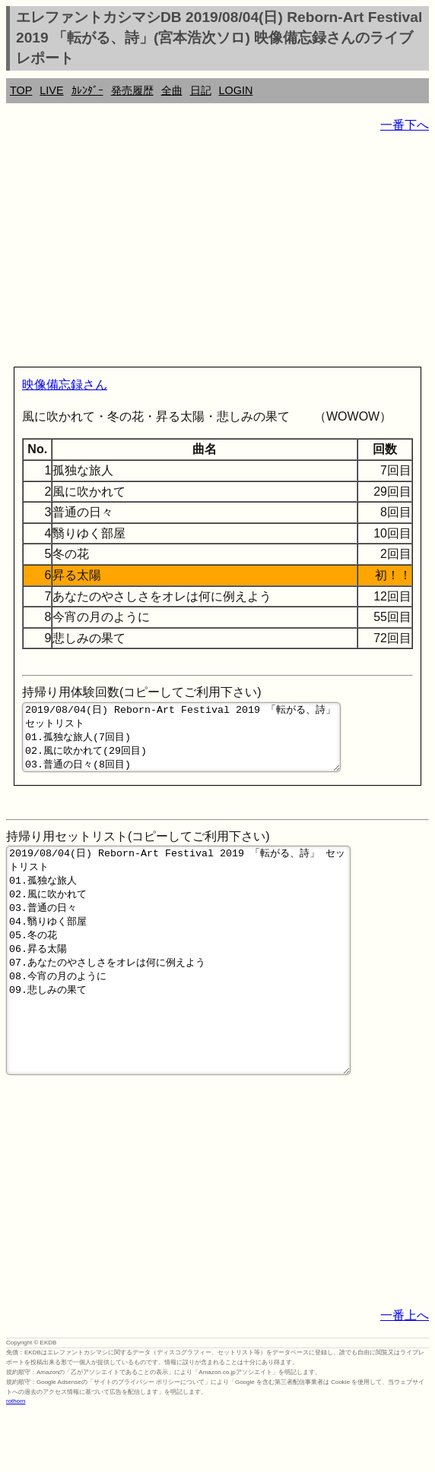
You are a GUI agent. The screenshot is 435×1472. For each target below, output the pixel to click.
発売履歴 (132, 90)
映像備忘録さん (64, 384)
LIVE (51, 90)
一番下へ (404, 124)
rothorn (15, 1460)
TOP (21, 90)
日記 (200, 90)
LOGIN (236, 90)
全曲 (172, 90)
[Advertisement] (217, 253)
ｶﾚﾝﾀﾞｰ (87, 90)
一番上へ (404, 1374)
